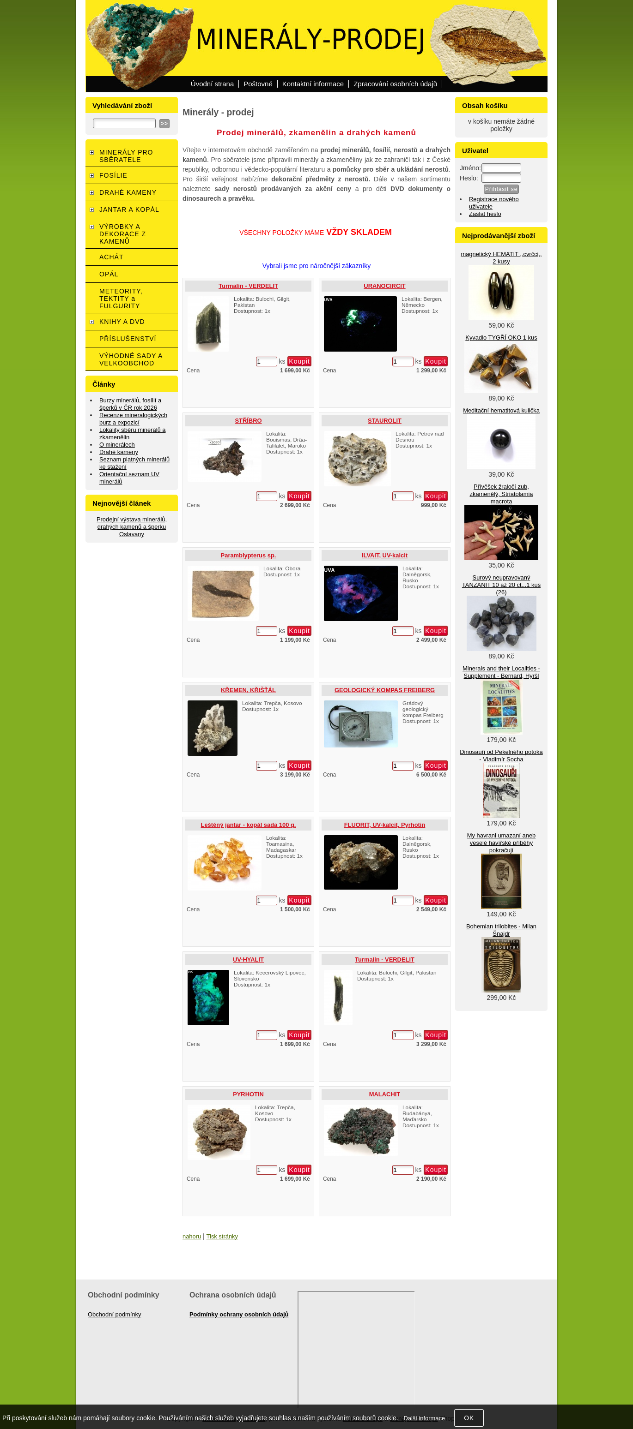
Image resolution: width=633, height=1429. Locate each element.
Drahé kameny (118, 451)
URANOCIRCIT (384, 285)
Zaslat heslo (485, 213)
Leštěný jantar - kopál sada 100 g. (248, 824)
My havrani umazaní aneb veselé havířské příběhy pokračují (501, 843)
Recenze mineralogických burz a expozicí (133, 419)
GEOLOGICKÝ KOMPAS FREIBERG (385, 690)
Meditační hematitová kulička (501, 410)
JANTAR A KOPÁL (129, 209)
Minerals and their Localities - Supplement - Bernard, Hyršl (501, 672)
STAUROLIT (385, 420)
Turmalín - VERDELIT (248, 285)
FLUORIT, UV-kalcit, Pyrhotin (385, 824)
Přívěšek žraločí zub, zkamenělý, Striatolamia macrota (501, 494)
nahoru (192, 1236)
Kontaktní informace (313, 84)
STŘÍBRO (248, 420)
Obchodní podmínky (114, 1314)
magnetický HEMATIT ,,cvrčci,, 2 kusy (501, 258)
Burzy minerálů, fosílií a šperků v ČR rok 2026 (130, 404)
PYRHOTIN (248, 1094)
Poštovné (258, 84)
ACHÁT (111, 257)
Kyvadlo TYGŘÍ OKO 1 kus (501, 337)
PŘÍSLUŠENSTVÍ (127, 338)
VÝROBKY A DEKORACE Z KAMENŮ (122, 234)
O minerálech (117, 444)
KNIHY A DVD (122, 321)
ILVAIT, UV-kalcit (385, 555)
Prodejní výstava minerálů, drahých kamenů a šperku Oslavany (132, 527)
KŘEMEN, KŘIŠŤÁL (248, 690)
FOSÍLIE (113, 175)
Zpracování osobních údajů (395, 84)
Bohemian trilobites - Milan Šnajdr (501, 930)
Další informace (424, 1418)
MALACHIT (384, 1094)
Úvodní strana (212, 84)
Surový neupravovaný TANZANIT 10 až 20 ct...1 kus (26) (501, 585)
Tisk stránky (222, 1236)
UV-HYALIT (248, 959)
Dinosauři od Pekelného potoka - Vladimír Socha (501, 755)
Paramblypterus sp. (248, 555)
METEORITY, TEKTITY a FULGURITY (121, 298)
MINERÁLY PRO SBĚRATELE (126, 156)
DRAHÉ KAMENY (128, 192)
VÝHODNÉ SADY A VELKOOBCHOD (131, 359)
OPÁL (108, 274)
